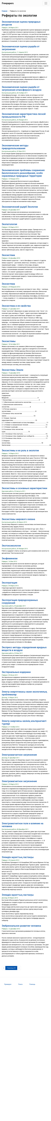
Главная (4, 11)
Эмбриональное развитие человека (21, 925)
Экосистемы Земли (12, 369)
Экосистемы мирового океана (18, 519)
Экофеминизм (9, 558)
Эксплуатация (9, 582)
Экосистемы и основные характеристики (24, 488)
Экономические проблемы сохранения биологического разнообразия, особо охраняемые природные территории (23, 173)
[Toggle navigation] (46, 3)
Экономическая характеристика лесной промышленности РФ (24, 115)
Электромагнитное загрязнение (19, 754)
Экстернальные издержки (16, 672)
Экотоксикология (11, 545)
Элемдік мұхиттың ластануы (18, 857)
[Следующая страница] (19, 968)
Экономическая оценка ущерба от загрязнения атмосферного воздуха (21, 88)
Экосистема (8, 255)
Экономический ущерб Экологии (20, 206)
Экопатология (9, 224)
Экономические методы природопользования (15, 147)
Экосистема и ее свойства (16, 305)
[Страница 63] (11, 968)
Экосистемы (9, 341)
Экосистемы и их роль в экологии (20, 450)
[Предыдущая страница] (3, 968)
